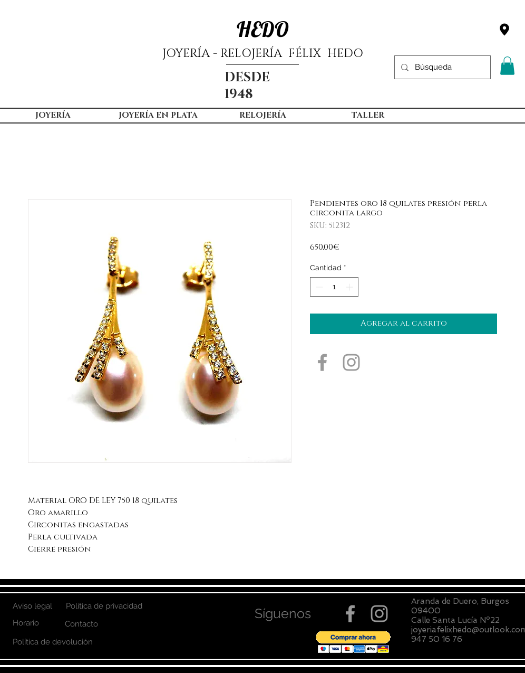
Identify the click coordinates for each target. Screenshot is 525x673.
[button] (507, 65)
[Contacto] (81, 624)
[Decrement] (318, 287)
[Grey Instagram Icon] (351, 362)
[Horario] (25, 623)
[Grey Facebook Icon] (322, 362)
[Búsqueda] (441, 67)
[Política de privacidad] (104, 606)
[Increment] (350, 287)
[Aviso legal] (32, 606)
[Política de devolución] (52, 642)
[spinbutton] (334, 287)
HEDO (263, 29)
